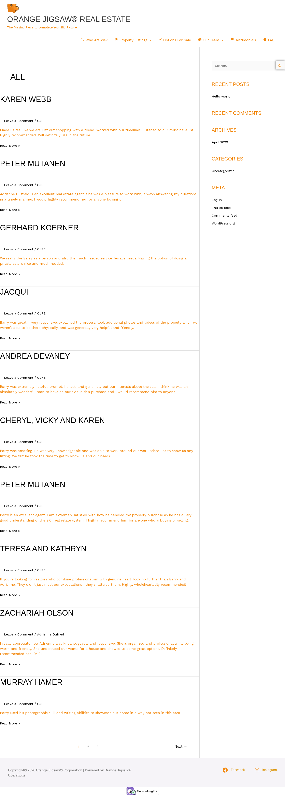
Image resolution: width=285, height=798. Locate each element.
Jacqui (15, 295)
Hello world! (222, 100)
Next (180, 749)
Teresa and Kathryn (45, 551)
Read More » (10, 148)
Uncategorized (224, 174)
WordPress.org (223, 227)
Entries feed (222, 211)
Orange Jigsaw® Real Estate (72, 22)
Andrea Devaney (37, 359)
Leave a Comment (19, 124)
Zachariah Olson (38, 615)
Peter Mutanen (34, 166)
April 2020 (220, 146)
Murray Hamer (33, 685)
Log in (217, 203)
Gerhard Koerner (41, 231)
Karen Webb (27, 102)
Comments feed (225, 219)
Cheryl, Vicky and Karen (55, 423)
